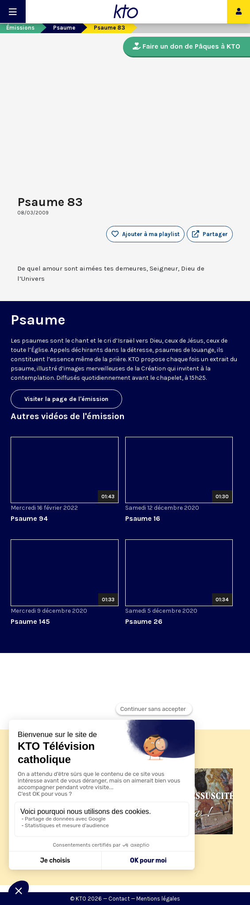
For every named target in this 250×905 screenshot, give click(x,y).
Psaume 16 (142, 518)
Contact (119, 898)
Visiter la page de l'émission (66, 399)
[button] (210, 234)
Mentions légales (158, 898)
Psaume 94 (29, 518)
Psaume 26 (143, 621)
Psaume (64, 27)
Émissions (20, 27)
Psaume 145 (30, 621)
